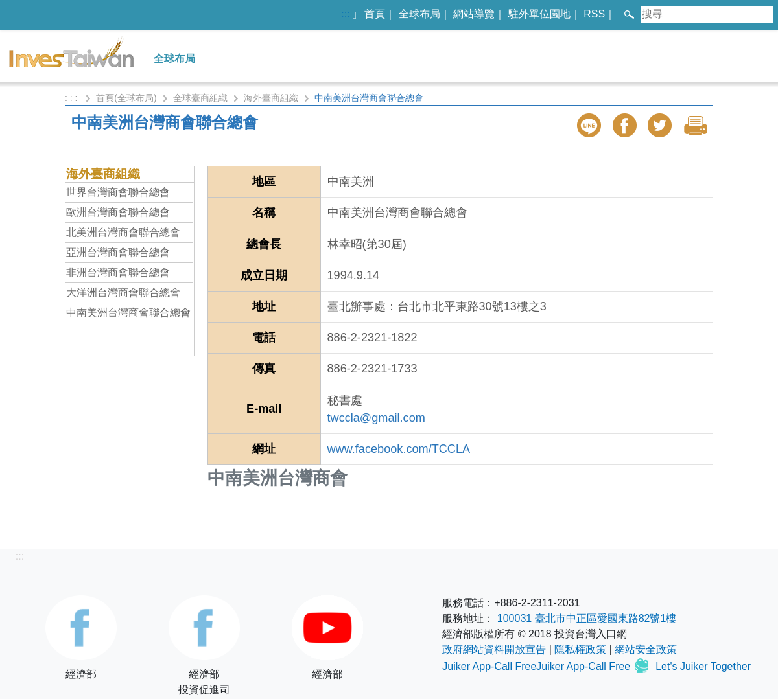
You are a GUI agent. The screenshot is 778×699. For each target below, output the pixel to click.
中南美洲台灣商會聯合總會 (128, 312)
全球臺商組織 (200, 98)
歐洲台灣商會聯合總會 (118, 212)
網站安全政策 (646, 649)
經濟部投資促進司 (204, 645)
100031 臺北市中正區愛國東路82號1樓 (587, 618)
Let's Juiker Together (703, 666)
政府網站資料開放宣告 (494, 649)
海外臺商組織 (271, 98)
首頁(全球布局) (126, 98)
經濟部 (81, 637)
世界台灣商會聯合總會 (118, 192)
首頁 (374, 13)
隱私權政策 (580, 649)
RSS (594, 13)
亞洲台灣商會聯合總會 (118, 252)
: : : (72, 98)
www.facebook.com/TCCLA (399, 448)
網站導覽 (474, 13)
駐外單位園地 (539, 13)
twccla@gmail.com (376, 417)
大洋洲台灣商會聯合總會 (123, 292)
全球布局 (419, 13)
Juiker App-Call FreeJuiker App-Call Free (537, 666)
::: (345, 13)
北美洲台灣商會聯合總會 (123, 232)
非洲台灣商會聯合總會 (118, 272)
